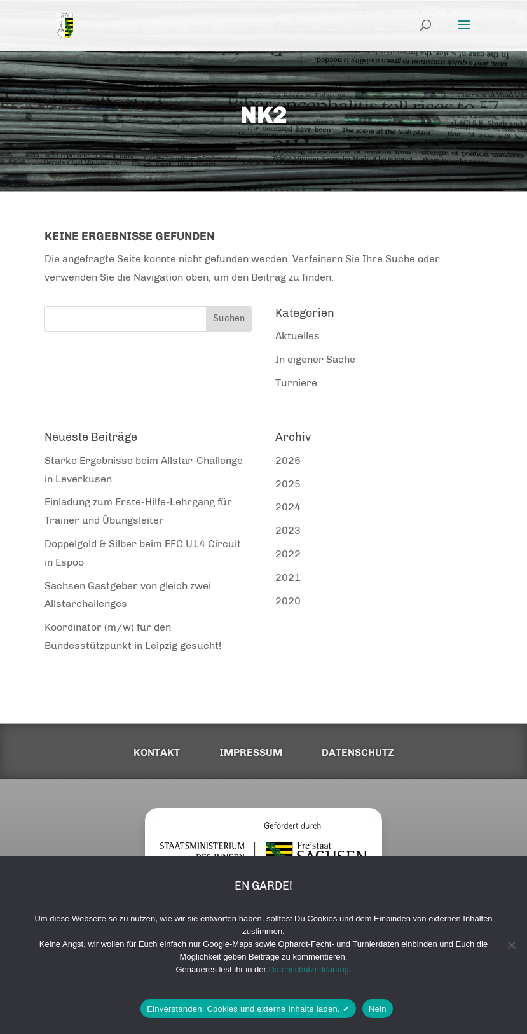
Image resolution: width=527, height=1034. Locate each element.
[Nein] (511, 945)
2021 (288, 577)
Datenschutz (358, 752)
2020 (288, 601)
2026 (288, 460)
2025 (288, 484)
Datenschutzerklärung (308, 969)
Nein (378, 1009)
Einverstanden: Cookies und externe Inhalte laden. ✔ (248, 1009)
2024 (288, 507)
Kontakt (156, 752)
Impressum (250, 752)
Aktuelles (297, 336)
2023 (288, 530)
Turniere (296, 383)
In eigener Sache (315, 359)
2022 (288, 554)
